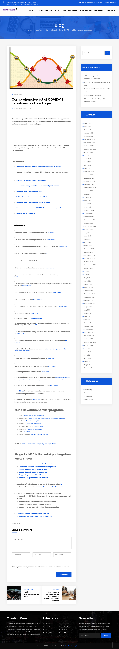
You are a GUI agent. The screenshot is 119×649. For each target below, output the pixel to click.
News (45, 636)
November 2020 (89, 336)
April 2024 (87, 204)
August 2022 (88, 268)
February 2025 (89, 172)
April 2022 (87, 281)
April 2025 (87, 165)
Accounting (88, 390)
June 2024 (87, 197)
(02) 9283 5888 (110, 2)
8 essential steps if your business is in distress (33, 513)
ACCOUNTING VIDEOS (69, 11)
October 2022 (88, 262)
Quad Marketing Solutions (73, 646)
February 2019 (88, 368)
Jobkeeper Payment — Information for (37, 464)
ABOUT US (39, 11)
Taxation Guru (48, 624)
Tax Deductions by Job (67, 630)
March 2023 (88, 246)
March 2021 (88, 323)
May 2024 (87, 201)
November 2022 (89, 258)
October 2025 (89, 146)
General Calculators (50, 627)
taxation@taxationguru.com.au (90, 2)
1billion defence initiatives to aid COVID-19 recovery (35, 197)
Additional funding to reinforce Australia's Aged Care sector (38, 186)
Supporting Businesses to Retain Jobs (33, 469)
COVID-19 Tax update (35, 429)
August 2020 (88, 345)
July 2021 (87, 310)
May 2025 (87, 162)
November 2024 (89, 181)
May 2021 (87, 316)
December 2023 (89, 217)
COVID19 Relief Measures (39, 435)
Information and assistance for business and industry (47, 418)
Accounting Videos (65, 627)
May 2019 (87, 365)
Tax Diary (46, 630)
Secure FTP (63, 633)
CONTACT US (110, 11)
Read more (36, 399)
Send (106, 636)
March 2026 (88, 130)
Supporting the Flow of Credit (30, 475)
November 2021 (89, 297)
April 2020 (87, 358)
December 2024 (89, 178)
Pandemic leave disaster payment (29, 191)
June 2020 (87, 352)
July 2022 (87, 271)
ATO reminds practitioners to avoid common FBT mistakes (96, 77)
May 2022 (87, 278)
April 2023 (87, 242)
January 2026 (88, 136)
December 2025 (89, 139)
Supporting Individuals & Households (33, 472)
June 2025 (87, 159)
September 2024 (90, 188)
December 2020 (89, 332)
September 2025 (90, 149)
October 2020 (89, 339)
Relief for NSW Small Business (34, 415)
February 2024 (89, 210)
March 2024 (88, 207)
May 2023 (87, 239)
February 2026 (89, 133)
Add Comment (64, 575)
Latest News (39, 30)
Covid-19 (27, 432)
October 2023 (89, 223)
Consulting (88, 396)
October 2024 (89, 184)
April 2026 (87, 127)
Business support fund (33, 424)
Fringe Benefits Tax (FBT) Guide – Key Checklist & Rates (97, 100)
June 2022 (87, 275)
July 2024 (87, 194)
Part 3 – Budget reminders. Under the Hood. (31, 594)
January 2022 (88, 291)
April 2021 (87, 320)
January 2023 (88, 252)
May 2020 (87, 355)
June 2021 (87, 313)
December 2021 (89, 294)
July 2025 (87, 155)
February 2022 (89, 287)
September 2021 (89, 304)
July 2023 (87, 233)
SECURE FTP (98, 11)
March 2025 (88, 168)
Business (87, 393)
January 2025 (88, 175)
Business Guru (64, 624)
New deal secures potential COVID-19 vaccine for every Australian (40, 208)
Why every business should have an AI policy (97, 83)
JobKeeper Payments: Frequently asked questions (38, 444)
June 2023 (87, 236)
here (61, 484)
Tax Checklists (48, 633)
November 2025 (89, 143)
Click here (51, 358)
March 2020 (88, 361)
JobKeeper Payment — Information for (37, 467)
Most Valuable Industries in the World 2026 (97, 90)
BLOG (57, 11)
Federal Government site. (25, 213)
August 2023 (88, 229)
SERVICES (48, 11)
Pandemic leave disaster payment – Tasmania (33, 202)
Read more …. (52, 232)
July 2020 (87, 349)
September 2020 (90, 342)
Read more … (52, 366)
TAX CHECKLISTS (86, 11)
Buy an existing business (92, 95)
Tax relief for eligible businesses (37, 421)
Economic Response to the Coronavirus (33, 478)
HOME (31, 11)
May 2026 (87, 123)
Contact (62, 636)
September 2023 (90, 226)
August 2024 (88, 191)
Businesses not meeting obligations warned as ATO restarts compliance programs (52, 596)
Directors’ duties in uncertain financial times (35, 516)
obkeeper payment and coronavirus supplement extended (39, 167)
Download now (36, 318)
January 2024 (88, 213)
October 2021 (88, 300)
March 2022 (88, 284)
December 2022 (89, 255)
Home (29, 30)
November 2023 (89, 220)
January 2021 (88, 329)
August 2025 (88, 152)
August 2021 (88, 307)
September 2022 (90, 265)
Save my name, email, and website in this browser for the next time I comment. (40, 567)
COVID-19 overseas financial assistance (31, 180)
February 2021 (88, 326)
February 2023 (89, 249)
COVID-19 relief (38, 426)
